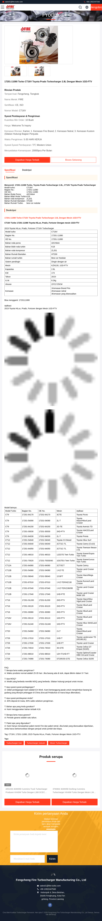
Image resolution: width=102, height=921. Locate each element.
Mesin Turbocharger (58, 743)
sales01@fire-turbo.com (12, 2)
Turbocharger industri (36, 743)
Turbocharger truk (14, 743)
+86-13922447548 (92, 2)
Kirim (52, 858)
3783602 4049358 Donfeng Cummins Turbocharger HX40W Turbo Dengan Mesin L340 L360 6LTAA (74, 791)
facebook (50, 905)
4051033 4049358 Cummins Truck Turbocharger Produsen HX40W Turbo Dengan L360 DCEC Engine (26, 791)
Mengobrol (96, 7)
